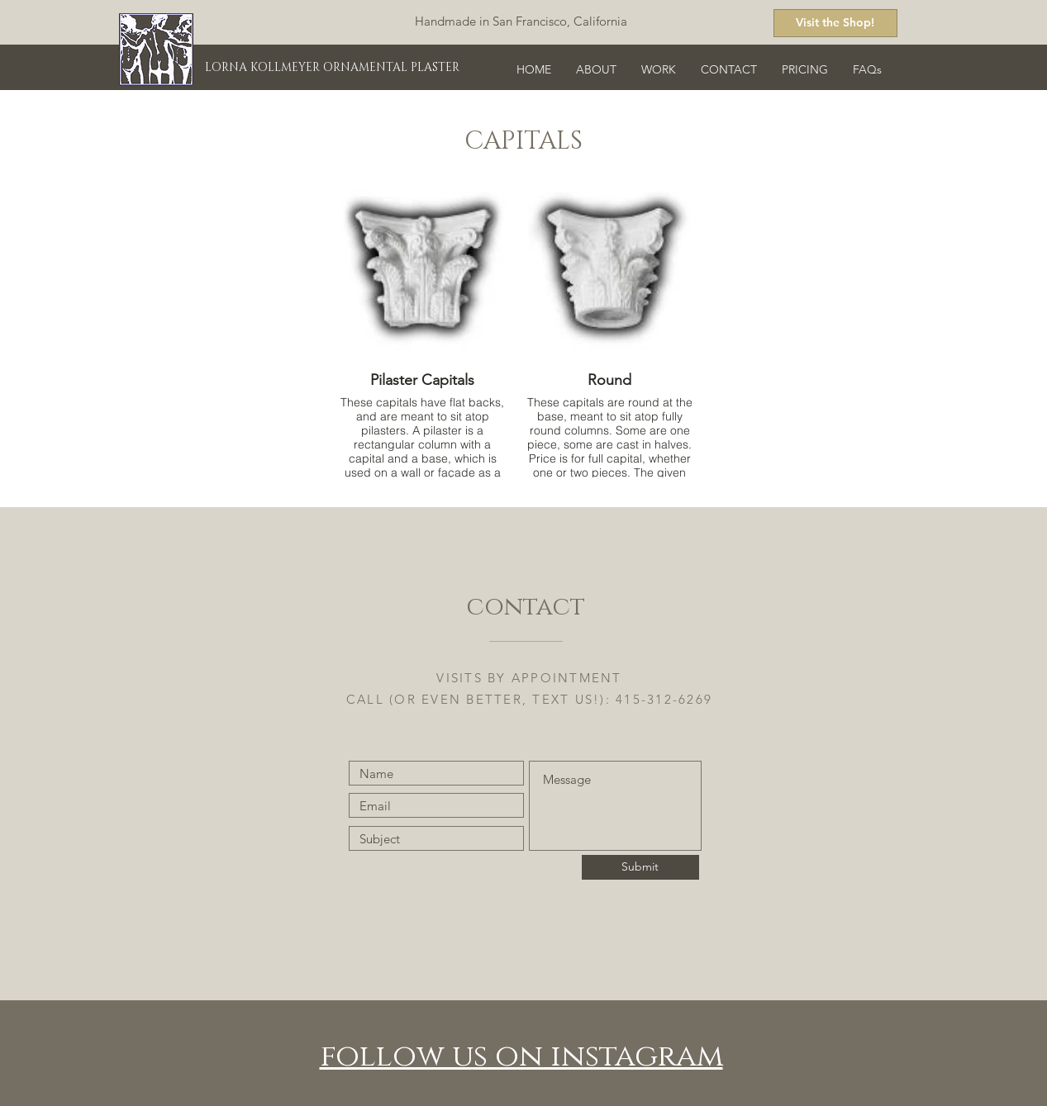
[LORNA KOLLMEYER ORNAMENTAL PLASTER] (339, 67)
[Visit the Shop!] (835, 23)
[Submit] (640, 867)
